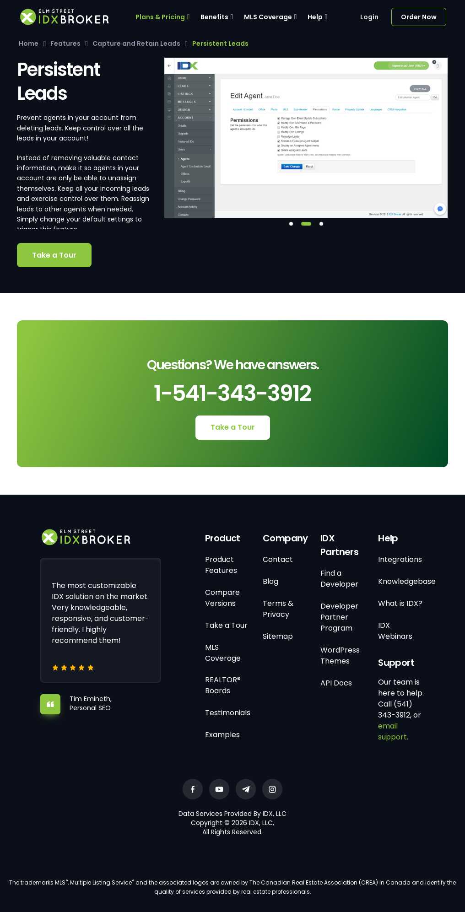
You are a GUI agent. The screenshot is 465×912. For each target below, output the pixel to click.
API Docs (336, 683)
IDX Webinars (395, 631)
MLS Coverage (268, 17)
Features (65, 43)
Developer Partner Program (339, 617)
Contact (278, 559)
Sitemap (278, 636)
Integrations (400, 559)
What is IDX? (400, 603)
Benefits (214, 17)
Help (315, 17)
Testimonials (227, 712)
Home (28, 43)
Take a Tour (54, 255)
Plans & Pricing (160, 17)
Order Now (419, 17)
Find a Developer (339, 578)
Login (369, 17)
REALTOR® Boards (223, 685)
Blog (270, 581)
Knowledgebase (407, 581)
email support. (393, 731)
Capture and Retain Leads (136, 43)
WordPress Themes (340, 655)
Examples (222, 734)
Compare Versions (222, 598)
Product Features (221, 565)
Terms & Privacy (278, 609)
